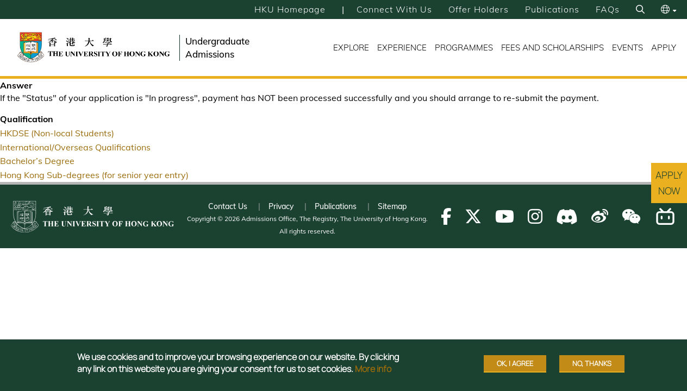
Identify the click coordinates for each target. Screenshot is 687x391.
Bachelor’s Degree (37, 160)
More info (373, 369)
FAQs (608, 9)
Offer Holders (478, 9)
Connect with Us (394, 9)
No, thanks (591, 363)
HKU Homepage (290, 9)
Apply (663, 47)
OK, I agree (515, 363)
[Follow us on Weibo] (599, 216)
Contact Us (227, 206)
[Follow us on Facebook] (446, 216)
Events (627, 47)
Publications (552, 9)
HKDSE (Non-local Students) (57, 133)
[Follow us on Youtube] (504, 216)
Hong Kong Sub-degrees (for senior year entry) (94, 174)
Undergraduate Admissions (217, 47)
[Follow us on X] (473, 216)
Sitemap (392, 206)
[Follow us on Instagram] (535, 216)
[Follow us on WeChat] (631, 216)
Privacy (280, 206)
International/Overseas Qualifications (75, 147)
